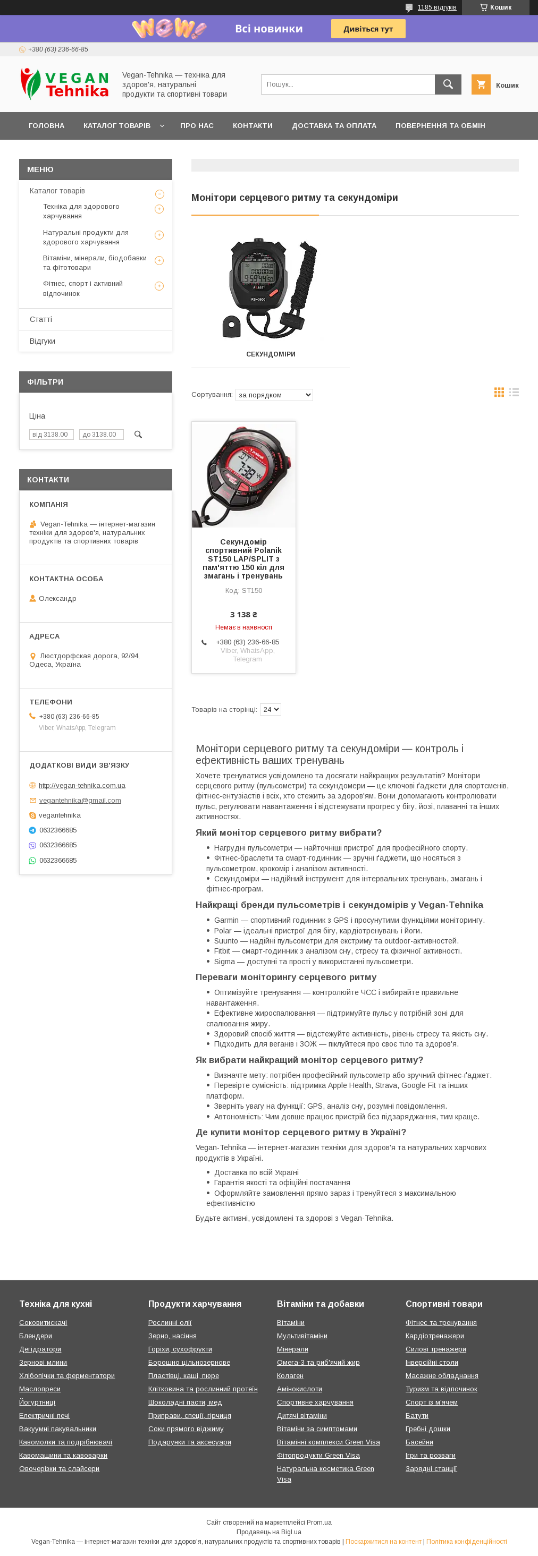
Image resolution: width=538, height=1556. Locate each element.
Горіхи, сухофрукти (180, 1349)
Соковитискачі (43, 1323)
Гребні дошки (428, 1429)
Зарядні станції (431, 1469)
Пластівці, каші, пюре (183, 1376)
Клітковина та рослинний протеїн (203, 1389)
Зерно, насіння (172, 1336)
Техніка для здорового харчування (81, 211)
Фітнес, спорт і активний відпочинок (83, 288)
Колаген (290, 1376)
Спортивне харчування (315, 1402)
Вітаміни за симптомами (317, 1429)
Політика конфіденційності (466, 1541)
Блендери (35, 1336)
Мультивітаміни (302, 1336)
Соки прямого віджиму (186, 1429)
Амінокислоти (299, 1389)
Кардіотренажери (435, 1336)
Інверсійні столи (432, 1362)
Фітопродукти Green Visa (318, 1455)
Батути (417, 1415)
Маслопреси (40, 1389)
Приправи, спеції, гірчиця (189, 1415)
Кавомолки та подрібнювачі (65, 1442)
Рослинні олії (170, 1323)
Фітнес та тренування (441, 1323)
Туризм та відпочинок (441, 1389)
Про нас (197, 126)
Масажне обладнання (442, 1376)
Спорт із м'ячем (432, 1402)
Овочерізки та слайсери (59, 1469)
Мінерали (292, 1349)
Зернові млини (43, 1362)
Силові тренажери (436, 1349)
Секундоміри (271, 354)
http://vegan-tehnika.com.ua (82, 785)
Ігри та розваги (431, 1455)
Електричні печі (44, 1415)
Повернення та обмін (440, 126)
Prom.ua (319, 1522)
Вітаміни (291, 1323)
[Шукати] (448, 84)
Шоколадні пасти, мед (185, 1402)
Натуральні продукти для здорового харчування (86, 237)
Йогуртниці (37, 1402)
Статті (41, 319)
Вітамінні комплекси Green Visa (328, 1442)
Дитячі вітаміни (302, 1415)
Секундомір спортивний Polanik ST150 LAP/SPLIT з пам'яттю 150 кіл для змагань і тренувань (243, 559)
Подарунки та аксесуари (189, 1442)
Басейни (419, 1442)
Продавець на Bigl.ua (269, 1532)
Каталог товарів (116, 126)
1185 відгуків (437, 7)
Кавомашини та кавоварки (63, 1455)
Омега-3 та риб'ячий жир (318, 1362)
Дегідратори (40, 1349)
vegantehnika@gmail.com (80, 800)
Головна (46, 126)
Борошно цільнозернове (189, 1362)
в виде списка (514, 394)
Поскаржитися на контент (384, 1541)
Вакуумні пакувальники (57, 1429)
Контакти (253, 126)
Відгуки (42, 341)
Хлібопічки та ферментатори (67, 1376)
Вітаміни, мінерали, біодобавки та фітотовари (95, 262)
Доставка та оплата (334, 126)
